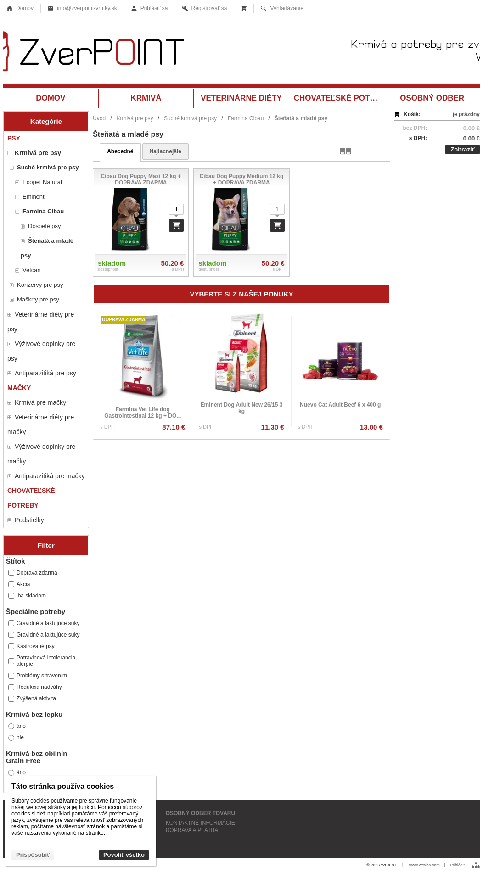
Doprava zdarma (32, 573)
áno (17, 726)
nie (16, 737)
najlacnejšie (165, 151)
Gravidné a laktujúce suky (43, 623)
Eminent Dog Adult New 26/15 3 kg (242, 408)
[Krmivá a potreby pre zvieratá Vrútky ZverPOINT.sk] (241, 54)
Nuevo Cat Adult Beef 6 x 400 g (340, 405)
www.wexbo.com (424, 865)
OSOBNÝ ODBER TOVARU (201, 813)
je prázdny (466, 114)
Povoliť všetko (124, 854)
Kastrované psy (31, 646)
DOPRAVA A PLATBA (192, 830)
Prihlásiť (457, 865)
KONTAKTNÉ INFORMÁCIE (200, 823)
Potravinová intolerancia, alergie (42, 660)
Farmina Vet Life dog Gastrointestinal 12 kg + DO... (142, 412)
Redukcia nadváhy (35, 687)
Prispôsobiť (33, 854)
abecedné (120, 151)
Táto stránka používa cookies (62, 786)
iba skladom (27, 595)
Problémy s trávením (37, 675)
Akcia (19, 584)
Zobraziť (462, 149)
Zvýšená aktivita (32, 698)
